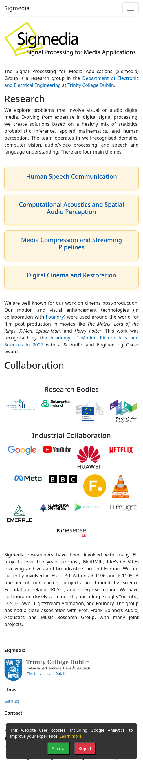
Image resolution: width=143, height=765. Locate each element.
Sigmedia (17, 8)
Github (11, 701)
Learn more (71, 736)
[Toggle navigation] (130, 8)
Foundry (55, 317)
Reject (84, 748)
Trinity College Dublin (90, 85)
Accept (59, 748)
